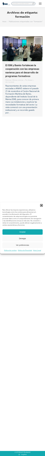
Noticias (8, 80)
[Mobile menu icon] (40, 3)
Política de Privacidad (25, 250)
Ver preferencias (22, 245)
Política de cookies (10, 250)
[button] (41, 205)
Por (29, 80)
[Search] (23, 3)
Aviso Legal (37, 250)
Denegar (22, 238)
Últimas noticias (17, 80)
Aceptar (22, 232)
